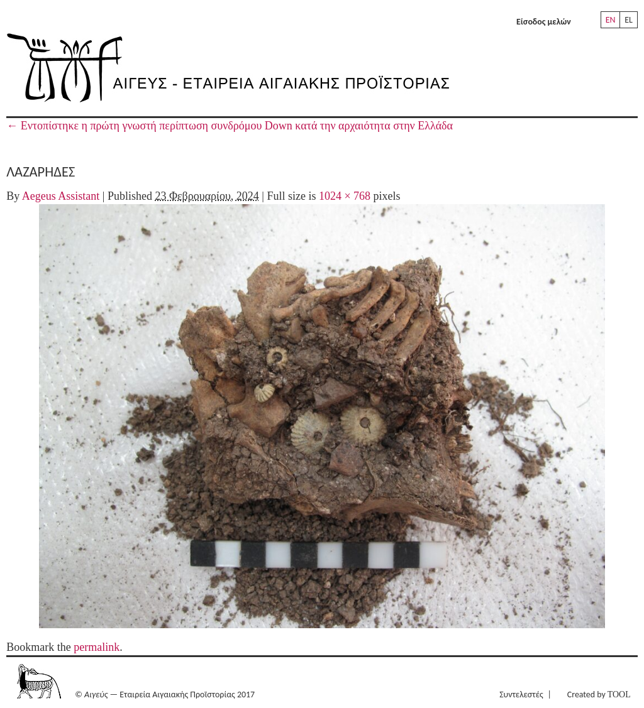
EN (611, 19)
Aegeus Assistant (61, 196)
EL (629, 19)
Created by (599, 694)
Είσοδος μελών (543, 21)
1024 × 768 (344, 196)
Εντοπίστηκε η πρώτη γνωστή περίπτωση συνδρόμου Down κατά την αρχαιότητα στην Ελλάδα (229, 125)
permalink (96, 647)
